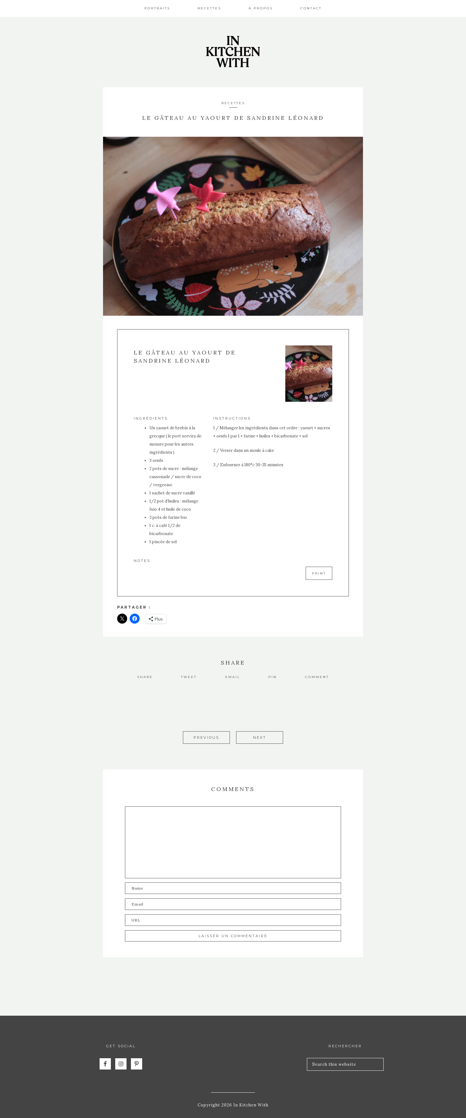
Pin (272, 677)
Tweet (189, 677)
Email (232, 677)
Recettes (233, 103)
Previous (206, 737)
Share (145, 677)
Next (259, 737)
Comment (317, 677)
